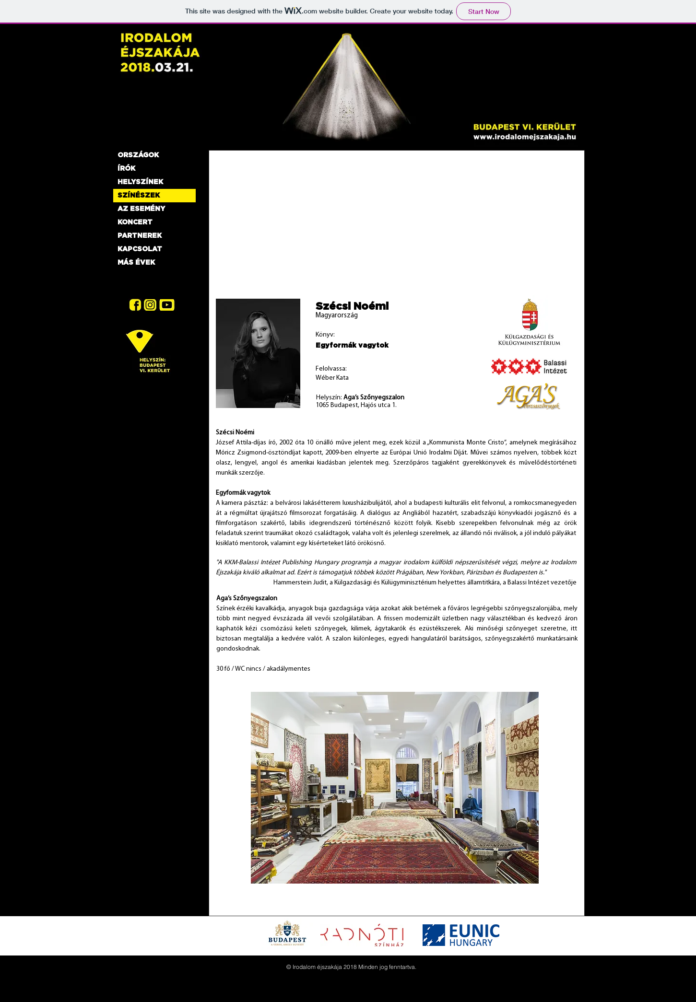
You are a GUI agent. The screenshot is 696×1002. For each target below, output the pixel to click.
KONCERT (135, 222)
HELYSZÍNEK (140, 182)
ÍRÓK (126, 168)
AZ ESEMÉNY (141, 209)
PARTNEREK (140, 236)
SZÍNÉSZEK (139, 195)
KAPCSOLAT (140, 249)
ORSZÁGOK (138, 155)
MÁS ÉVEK (136, 262)
